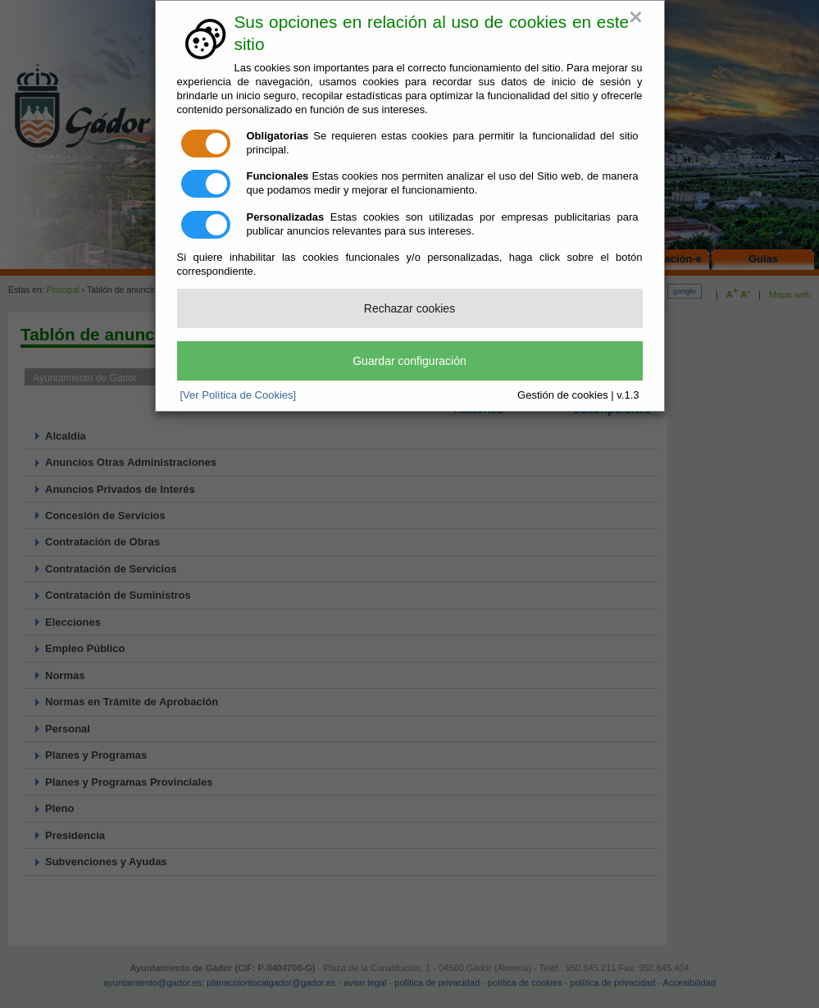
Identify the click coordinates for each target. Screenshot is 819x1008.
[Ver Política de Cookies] (238, 395)
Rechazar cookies (409, 308)
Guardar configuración (409, 360)
